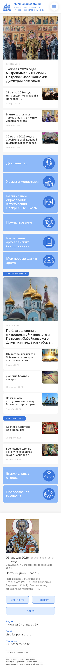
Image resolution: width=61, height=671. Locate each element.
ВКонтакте (17, 599)
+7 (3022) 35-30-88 (18, 644)
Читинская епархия (27, 4)
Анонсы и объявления (16, 274)
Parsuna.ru (26, 652)
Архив (30, 610)
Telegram (43, 599)
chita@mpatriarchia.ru (18, 634)
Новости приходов (14, 418)
